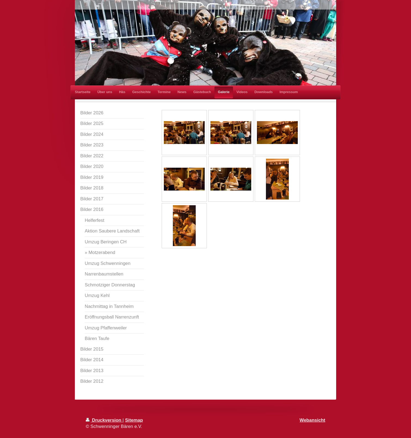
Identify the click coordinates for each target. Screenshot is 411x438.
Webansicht (312, 420)
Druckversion (104, 420)
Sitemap (134, 420)
